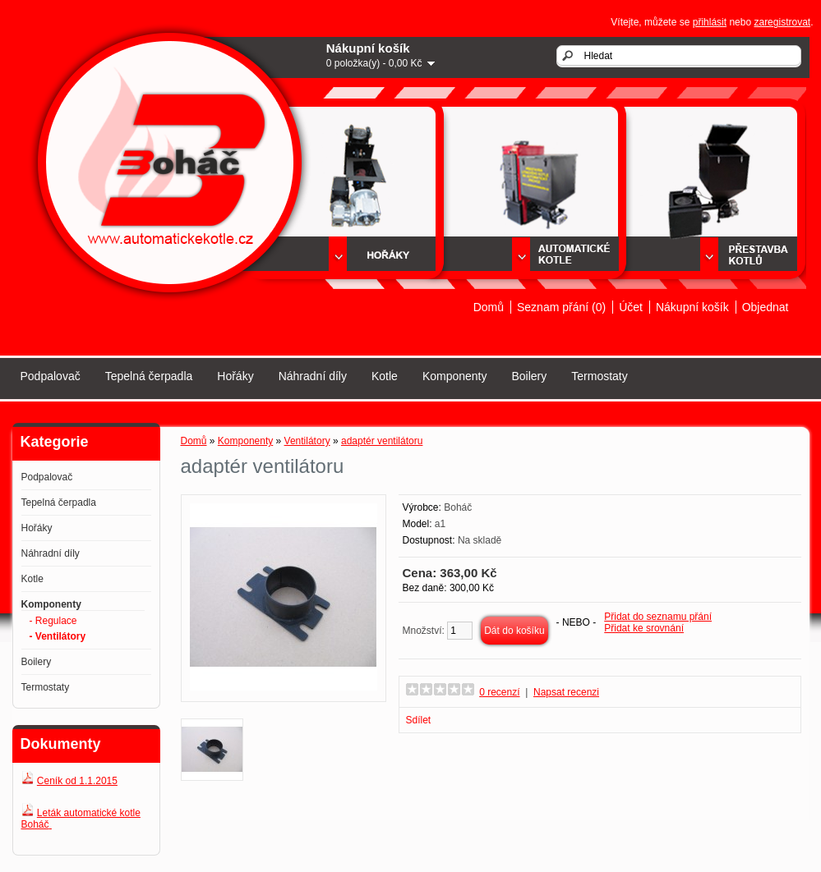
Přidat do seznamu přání (658, 616)
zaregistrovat (782, 22)
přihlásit (709, 22)
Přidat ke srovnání (644, 628)
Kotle (384, 376)
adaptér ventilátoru (381, 441)
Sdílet (418, 720)
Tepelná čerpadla (149, 376)
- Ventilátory (58, 636)
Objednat (765, 307)
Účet (631, 307)
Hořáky (235, 376)
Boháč (458, 507)
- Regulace (53, 620)
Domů (488, 307)
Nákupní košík (692, 307)
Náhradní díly (313, 376)
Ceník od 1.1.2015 (77, 781)
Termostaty (599, 376)
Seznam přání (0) (561, 307)
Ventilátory (307, 441)
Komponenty (454, 376)
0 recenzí (499, 692)
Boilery (529, 376)
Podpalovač (51, 376)
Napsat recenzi (566, 692)
